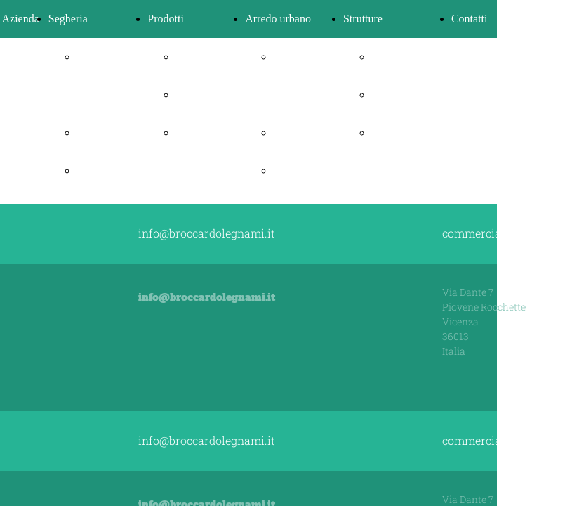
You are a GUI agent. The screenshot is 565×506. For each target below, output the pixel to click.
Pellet (188, 57)
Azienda (20, 19)
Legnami (97, 132)
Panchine (293, 132)
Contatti (469, 19)
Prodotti (165, 19)
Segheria (68, 19)
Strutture (363, 19)
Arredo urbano (278, 19)
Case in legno (401, 94)
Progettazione (402, 57)
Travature (98, 170)
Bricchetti (197, 94)
